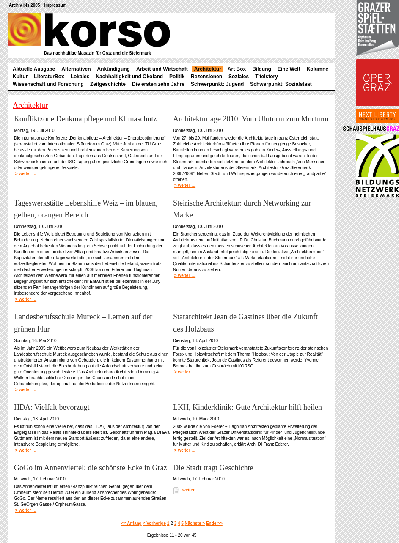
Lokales (80, 77)
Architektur (207, 69)
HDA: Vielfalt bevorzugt (52, 407)
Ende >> (214, 523)
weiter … (191, 490)
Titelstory (266, 77)
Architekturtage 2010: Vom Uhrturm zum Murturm (251, 119)
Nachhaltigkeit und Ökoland (129, 77)
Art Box (237, 69)
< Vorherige (154, 523)
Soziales (238, 77)
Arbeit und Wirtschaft (162, 69)
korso (89, 30)
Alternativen (76, 69)
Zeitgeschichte (108, 84)
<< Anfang (131, 523)
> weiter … (25, 173)
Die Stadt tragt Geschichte (213, 467)
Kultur (20, 77)
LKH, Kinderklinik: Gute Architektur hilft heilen (247, 407)
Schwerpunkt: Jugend (217, 84)
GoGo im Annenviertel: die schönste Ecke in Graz (90, 467)
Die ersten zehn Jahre (158, 84)
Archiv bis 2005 (24, 5)
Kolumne (317, 69)
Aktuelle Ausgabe (34, 69)
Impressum (55, 5)
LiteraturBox (49, 77)
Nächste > (195, 523)
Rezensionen (206, 77)
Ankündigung (113, 69)
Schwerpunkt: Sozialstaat (280, 84)
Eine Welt (289, 69)
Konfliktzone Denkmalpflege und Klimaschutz (85, 119)
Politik (176, 77)
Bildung (261, 69)
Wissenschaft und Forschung (48, 84)
